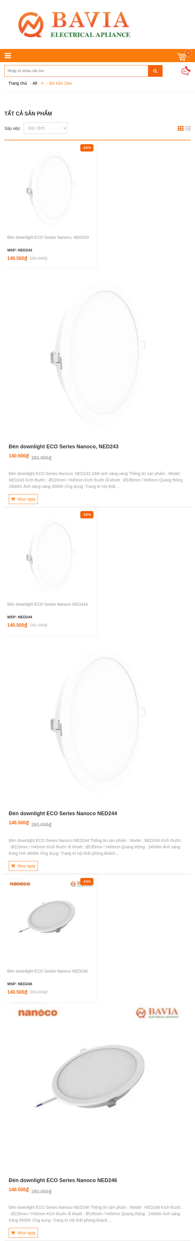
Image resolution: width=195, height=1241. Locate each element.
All (34, 83)
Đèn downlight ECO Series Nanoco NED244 (47, 604)
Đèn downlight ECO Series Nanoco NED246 (47, 971)
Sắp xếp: (12, 128)
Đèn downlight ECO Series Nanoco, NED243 (48, 237)
